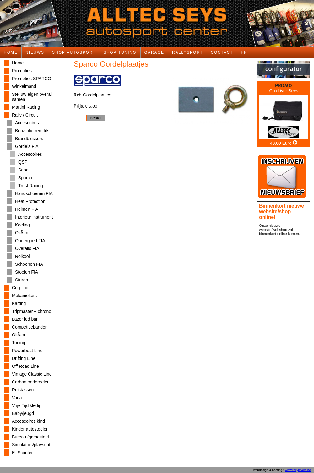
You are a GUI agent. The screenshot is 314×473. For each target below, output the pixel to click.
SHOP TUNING (120, 52)
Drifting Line (23, 358)
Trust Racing (30, 185)
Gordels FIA (27, 146)
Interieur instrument (34, 217)
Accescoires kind (28, 421)
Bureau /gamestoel (30, 436)
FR (244, 52)
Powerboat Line (27, 350)
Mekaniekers (24, 295)
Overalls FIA (27, 248)
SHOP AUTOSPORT (74, 52)
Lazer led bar (25, 319)
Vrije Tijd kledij (26, 405)
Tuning (18, 342)
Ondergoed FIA (30, 240)
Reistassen (23, 389)
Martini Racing (26, 107)
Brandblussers (29, 138)
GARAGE (154, 52)
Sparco (25, 177)
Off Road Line (25, 366)
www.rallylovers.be (298, 470)
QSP (23, 162)
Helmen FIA (26, 209)
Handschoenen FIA (34, 193)
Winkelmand (24, 86)
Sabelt (24, 169)
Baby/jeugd (23, 413)
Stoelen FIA (26, 272)
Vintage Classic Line (32, 374)
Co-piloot (21, 287)
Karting (19, 303)
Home (18, 62)
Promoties (22, 70)
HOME (11, 52)
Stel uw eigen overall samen (32, 97)
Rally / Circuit (25, 114)
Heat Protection (30, 201)
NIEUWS (34, 52)
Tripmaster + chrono (31, 311)
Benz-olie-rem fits (32, 130)
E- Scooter (22, 452)
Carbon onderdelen (31, 381)
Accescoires (27, 122)
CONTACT (222, 52)
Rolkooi (22, 256)
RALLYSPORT (187, 52)
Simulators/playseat (31, 444)
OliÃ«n (21, 232)
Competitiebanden (30, 326)
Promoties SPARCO (31, 78)
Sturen (21, 279)
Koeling (22, 224)
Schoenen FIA (29, 264)
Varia (17, 397)
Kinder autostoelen (30, 429)
